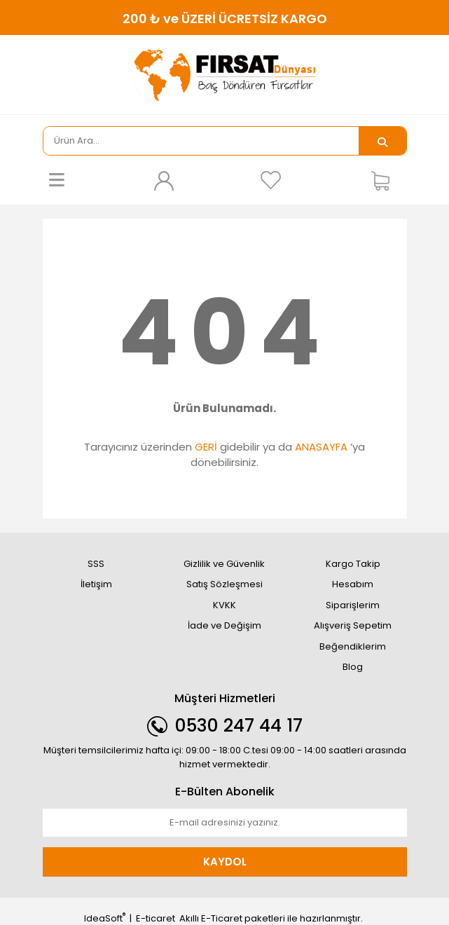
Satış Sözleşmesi (224, 584)
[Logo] (225, 75)
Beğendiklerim (352, 646)
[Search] (201, 141)
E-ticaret (155, 918)
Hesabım (352, 584)
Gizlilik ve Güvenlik (224, 563)
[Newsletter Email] (225, 823)
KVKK (224, 605)
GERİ (206, 446)
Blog (353, 666)
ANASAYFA (321, 446)
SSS (96, 563)
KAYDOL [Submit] (225, 861)
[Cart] (385, 180)
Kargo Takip (353, 563)
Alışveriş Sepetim (353, 625)
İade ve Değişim (224, 625)
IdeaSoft (104, 918)
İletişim (96, 584)
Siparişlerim (353, 605)
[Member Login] (164, 180)
